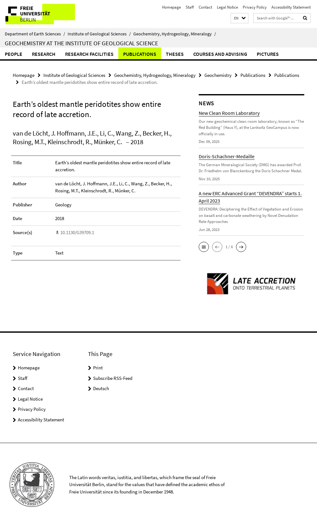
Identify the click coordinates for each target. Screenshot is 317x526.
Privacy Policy (255, 7)
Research (43, 54)
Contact (205, 7)
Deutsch (101, 388)
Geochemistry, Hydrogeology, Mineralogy (174, 34)
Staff (190, 7)
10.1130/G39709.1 (77, 232)
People (13, 54)
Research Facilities (89, 54)
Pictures (268, 54)
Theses (175, 54)
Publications (139, 54)
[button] (239, 18)
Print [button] (98, 368)
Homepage (171, 7)
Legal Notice (227, 7)
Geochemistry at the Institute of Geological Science (81, 43)
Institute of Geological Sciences (99, 34)
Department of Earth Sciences (35, 34)
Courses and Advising (220, 54)
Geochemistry (218, 75)
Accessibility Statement (291, 7)
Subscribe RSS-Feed (112, 378)
